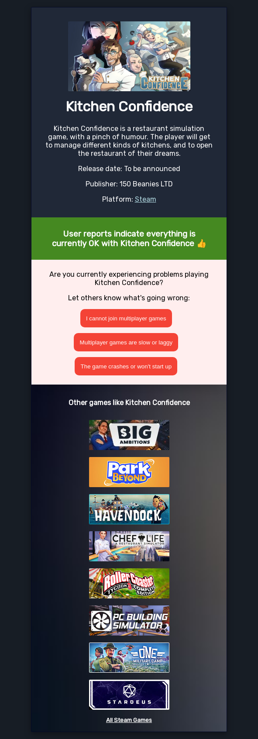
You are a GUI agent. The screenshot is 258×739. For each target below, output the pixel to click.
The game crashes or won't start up (126, 366)
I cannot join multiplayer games (126, 318)
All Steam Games (129, 720)
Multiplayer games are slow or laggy (126, 342)
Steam (145, 199)
